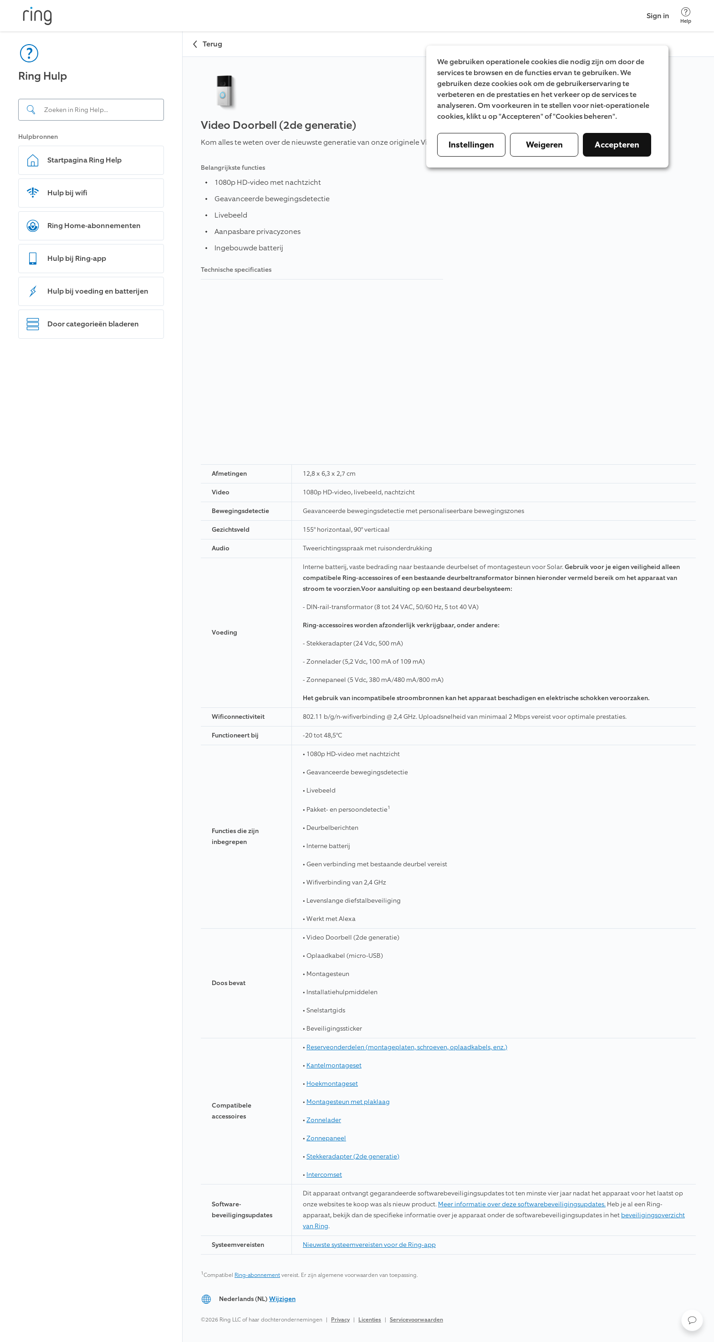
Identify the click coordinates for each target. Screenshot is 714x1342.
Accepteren (617, 144)
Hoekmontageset (332, 1083)
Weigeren (544, 144)
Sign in (658, 15)
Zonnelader (323, 1120)
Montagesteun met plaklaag (348, 1102)
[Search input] (91, 110)
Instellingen (471, 144)
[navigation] (91, 686)
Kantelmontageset (334, 1065)
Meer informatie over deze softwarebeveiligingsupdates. (522, 1204)
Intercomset (324, 1174)
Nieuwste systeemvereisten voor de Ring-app (369, 1244)
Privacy (340, 1319)
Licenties (369, 1319)
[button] (692, 1320)
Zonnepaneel (326, 1138)
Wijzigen (282, 1299)
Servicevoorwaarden (416, 1319)
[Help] (685, 15)
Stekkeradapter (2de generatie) (352, 1156)
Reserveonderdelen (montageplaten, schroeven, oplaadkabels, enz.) (406, 1047)
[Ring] (37, 16)
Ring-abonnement (257, 1275)
